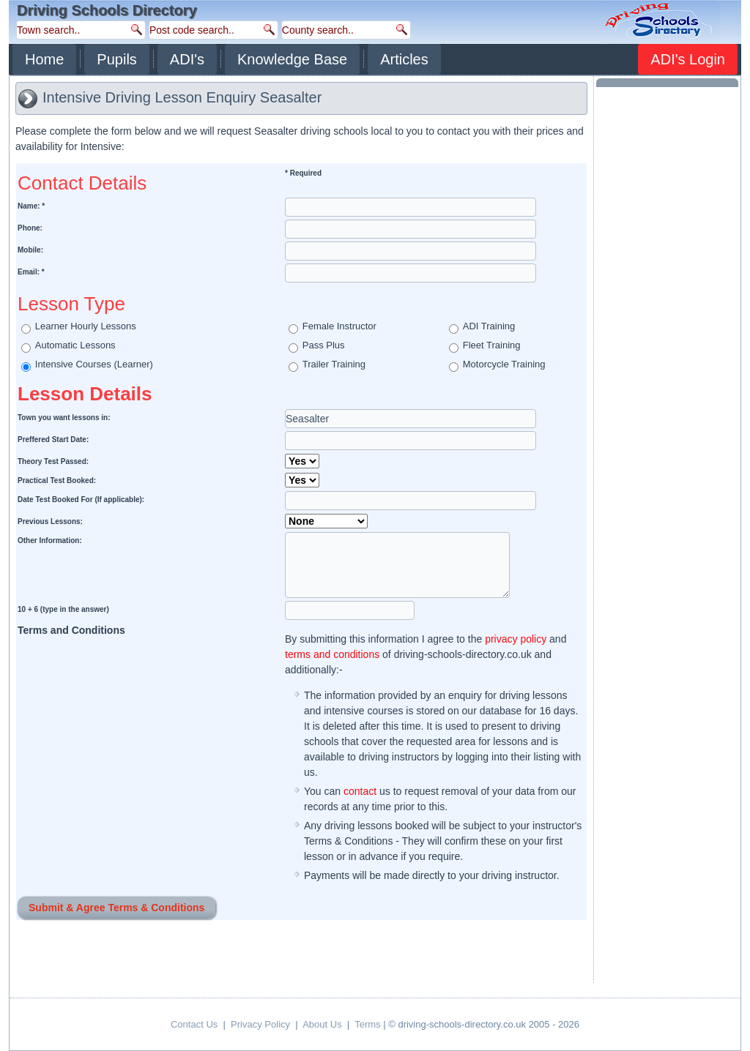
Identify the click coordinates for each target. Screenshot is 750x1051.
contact (360, 791)
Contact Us (194, 1024)
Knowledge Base (292, 59)
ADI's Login (687, 59)
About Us (321, 1024)
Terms (367, 1024)
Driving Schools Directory (107, 10)
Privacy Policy (260, 1024)
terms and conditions (332, 654)
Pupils (116, 59)
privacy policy (515, 639)
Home (44, 59)
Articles (404, 59)
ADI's (187, 59)
